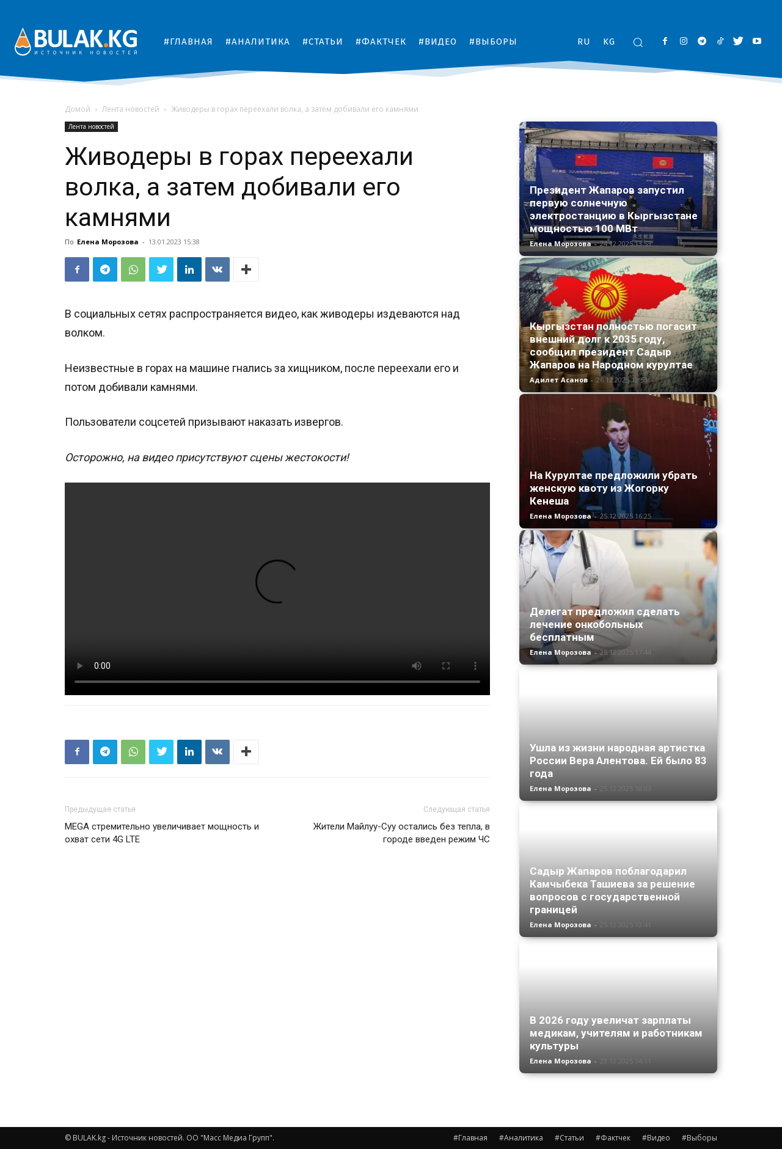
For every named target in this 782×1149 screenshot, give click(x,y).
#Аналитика (521, 1138)
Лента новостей (130, 109)
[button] (637, 42)
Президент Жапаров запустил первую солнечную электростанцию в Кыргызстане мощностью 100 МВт (614, 209)
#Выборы (699, 1138)
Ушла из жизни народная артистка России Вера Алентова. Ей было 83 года (618, 760)
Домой (77, 109)
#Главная (470, 1138)
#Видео (656, 1138)
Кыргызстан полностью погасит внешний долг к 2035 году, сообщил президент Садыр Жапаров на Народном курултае (613, 345)
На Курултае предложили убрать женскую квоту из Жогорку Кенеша (614, 488)
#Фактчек (613, 1138)
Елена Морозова (108, 241)
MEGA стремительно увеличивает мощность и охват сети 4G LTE (162, 833)
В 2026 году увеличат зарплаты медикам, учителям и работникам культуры (616, 1033)
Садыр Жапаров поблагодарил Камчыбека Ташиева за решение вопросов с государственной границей (612, 890)
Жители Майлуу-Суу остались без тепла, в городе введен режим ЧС (401, 833)
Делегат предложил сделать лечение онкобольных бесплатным (605, 624)
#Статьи (569, 1138)
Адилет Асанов (559, 379)
